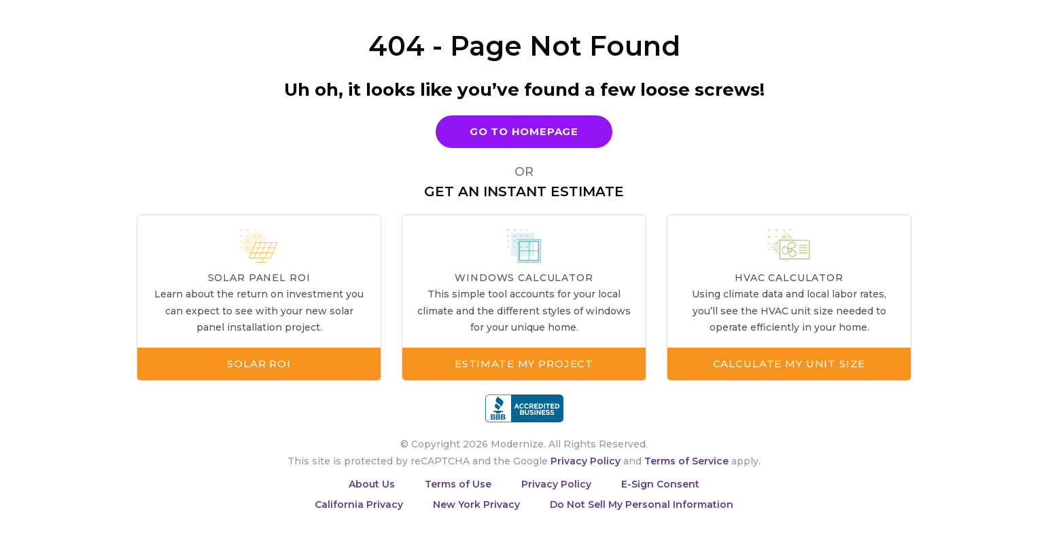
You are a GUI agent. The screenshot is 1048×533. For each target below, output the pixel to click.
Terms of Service (686, 461)
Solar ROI (259, 363)
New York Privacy (476, 504)
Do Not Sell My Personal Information (641, 504)
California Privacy (359, 504)
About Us (372, 484)
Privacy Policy (586, 461)
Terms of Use (458, 484)
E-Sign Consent (660, 484)
